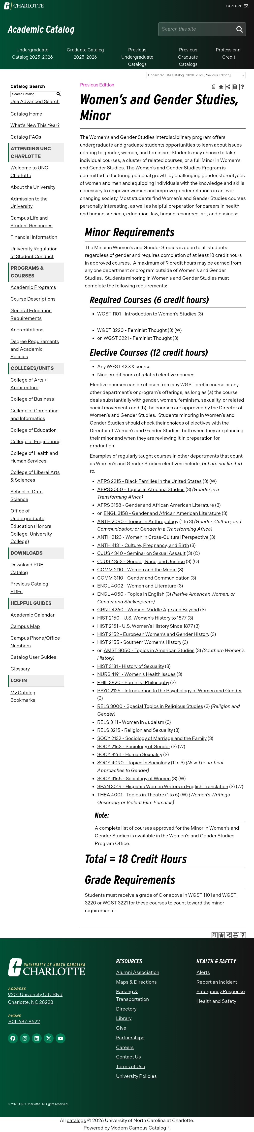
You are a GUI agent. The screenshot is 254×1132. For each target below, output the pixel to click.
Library (123, 1018)
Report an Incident (216, 982)
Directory (126, 1009)
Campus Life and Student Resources (31, 222)
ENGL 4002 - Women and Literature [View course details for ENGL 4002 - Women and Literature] (136, 586)
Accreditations (26, 330)
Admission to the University (29, 202)
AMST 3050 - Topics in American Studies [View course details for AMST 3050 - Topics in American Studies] (149, 650)
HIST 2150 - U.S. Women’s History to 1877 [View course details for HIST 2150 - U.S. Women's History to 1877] (142, 618)
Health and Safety (216, 1001)
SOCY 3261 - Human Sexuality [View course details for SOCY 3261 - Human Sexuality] (129, 754)
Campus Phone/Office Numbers (35, 642)
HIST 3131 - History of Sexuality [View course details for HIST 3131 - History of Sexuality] (130, 666)
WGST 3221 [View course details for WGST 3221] (115, 903)
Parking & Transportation (132, 995)
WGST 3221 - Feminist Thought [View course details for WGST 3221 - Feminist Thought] (138, 338)
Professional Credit (229, 53)
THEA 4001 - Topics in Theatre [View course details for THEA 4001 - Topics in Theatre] (130, 795)
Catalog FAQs (25, 137)
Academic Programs (33, 287)
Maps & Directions (136, 982)
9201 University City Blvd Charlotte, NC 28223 (35, 998)
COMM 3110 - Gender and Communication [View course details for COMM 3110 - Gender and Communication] (143, 578)
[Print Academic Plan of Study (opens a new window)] (214, 87)
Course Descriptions (33, 299)
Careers (125, 1047)
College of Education (33, 430)
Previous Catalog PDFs (29, 587)
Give (121, 1028)
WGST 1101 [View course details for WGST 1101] (200, 895)
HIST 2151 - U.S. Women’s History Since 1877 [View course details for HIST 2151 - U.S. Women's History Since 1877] (145, 626)
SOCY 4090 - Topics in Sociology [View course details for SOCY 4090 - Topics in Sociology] (133, 763)
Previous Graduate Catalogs (188, 57)
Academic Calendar (32, 615)
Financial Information (33, 237)
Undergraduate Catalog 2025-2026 (32, 53)
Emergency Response (220, 991)
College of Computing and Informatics (34, 414)
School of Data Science (26, 495)
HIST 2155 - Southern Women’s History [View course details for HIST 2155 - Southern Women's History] (139, 642)
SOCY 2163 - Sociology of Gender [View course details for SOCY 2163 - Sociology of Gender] (133, 746)
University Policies (136, 1076)
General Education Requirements (31, 314)
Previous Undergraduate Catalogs (137, 57)
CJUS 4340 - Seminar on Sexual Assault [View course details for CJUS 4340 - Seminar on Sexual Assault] (141, 553)
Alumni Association (137, 972)
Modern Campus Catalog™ (140, 1128)
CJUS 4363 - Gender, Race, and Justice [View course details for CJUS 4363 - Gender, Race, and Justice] (141, 561)
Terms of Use (130, 1066)
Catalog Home (26, 114)
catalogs (76, 1120)
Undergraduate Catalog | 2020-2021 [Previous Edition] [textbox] (189, 75)
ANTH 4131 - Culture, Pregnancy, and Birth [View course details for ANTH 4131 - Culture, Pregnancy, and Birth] (143, 545)
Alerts (203, 972)
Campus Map (25, 626)
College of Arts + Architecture (28, 383)
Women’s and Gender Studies (122, 137)
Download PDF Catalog (26, 568)
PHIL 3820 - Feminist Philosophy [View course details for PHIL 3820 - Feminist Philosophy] (133, 682)
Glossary (20, 669)
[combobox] (196, 75)
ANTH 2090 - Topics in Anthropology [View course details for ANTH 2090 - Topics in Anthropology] (137, 521)
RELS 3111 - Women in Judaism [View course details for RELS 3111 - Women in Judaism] (130, 722)
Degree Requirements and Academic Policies (34, 349)
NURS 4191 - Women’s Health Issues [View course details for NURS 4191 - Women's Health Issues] (136, 674)
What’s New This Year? (35, 125)
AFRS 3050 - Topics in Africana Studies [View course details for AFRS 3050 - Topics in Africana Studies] (141, 489)
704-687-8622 (24, 1021)
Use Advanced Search (35, 101)
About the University (32, 187)
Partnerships (130, 1038)
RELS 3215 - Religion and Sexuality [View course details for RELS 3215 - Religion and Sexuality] (135, 730)
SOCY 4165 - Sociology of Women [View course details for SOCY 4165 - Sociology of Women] (134, 778)
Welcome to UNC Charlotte (29, 171)
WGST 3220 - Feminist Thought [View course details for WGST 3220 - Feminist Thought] (132, 330)
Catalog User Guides (33, 657)
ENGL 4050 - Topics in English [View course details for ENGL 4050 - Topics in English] (130, 594)
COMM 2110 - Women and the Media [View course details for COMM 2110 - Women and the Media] (137, 570)
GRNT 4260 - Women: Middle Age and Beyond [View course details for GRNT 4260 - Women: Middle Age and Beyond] (148, 610)
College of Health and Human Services (34, 457)
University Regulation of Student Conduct (34, 252)
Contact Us (128, 1057)
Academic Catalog (41, 29)
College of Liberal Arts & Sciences (35, 476)
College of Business (32, 399)
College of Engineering (35, 441)
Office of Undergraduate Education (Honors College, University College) (31, 526)
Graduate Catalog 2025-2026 (85, 53)
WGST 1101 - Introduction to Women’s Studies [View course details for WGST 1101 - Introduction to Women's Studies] (146, 314)
